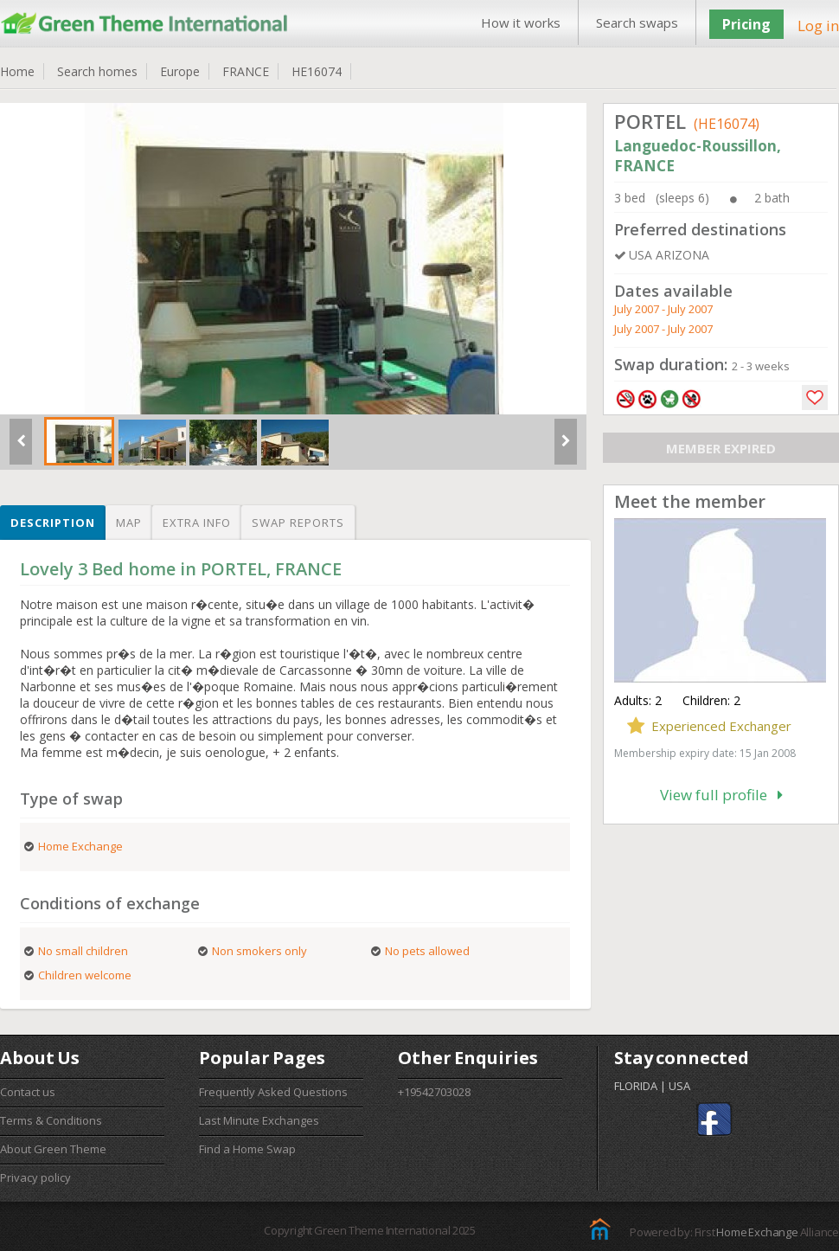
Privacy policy (35, 1177)
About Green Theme (53, 1149)
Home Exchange (756, 1232)
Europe (180, 71)
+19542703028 (434, 1092)
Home (17, 71)
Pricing (746, 24)
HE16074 (316, 71)
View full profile (721, 795)
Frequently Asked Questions (273, 1092)
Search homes (97, 71)
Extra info (197, 522)
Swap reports (298, 522)
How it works (520, 22)
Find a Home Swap (247, 1149)
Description (52, 522)
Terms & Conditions (51, 1120)
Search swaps (637, 22)
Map (129, 522)
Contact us (27, 1092)
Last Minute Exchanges (259, 1120)
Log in (818, 25)
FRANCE (245, 71)
